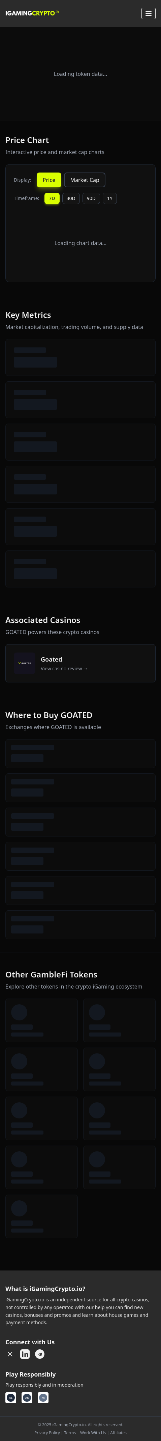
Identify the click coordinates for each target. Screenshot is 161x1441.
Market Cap (84, 180)
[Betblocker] (43, 1397)
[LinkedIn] (25, 1354)
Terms (70, 1433)
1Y (109, 198)
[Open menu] (148, 13)
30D (71, 198)
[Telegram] (39, 1354)
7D (52, 198)
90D (91, 198)
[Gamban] (27, 1397)
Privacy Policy (47, 1433)
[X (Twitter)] (10, 1354)
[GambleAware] (10, 1397)
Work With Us (93, 1433)
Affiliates (118, 1433)
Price (49, 180)
